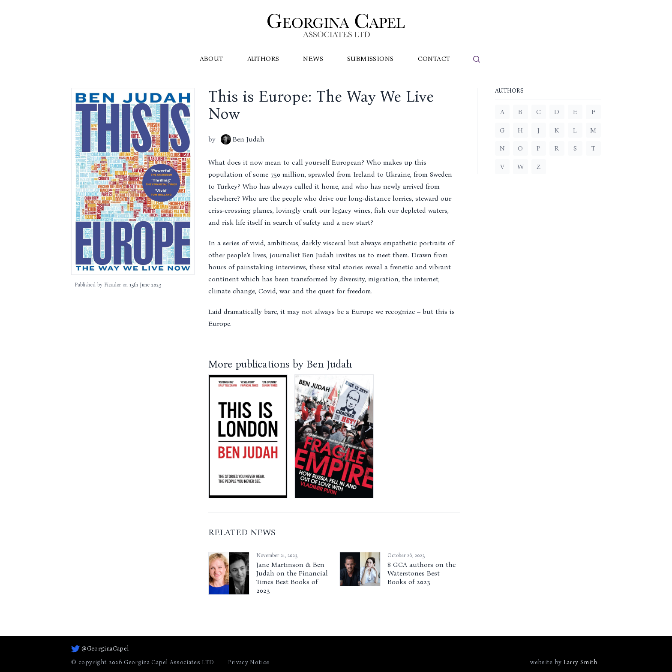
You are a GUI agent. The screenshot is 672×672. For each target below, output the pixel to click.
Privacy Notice (249, 662)
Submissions (370, 58)
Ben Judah (242, 139)
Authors (263, 58)
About (211, 58)
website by (563, 662)
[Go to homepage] (336, 25)
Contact (434, 58)
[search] (476, 59)
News (313, 58)
